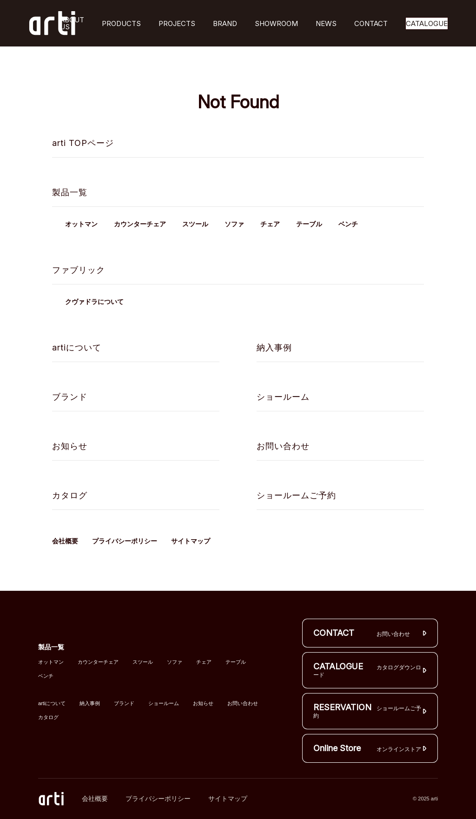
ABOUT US (72, 23)
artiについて (76, 347)
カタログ (69, 495)
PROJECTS (177, 23)
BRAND (225, 23)
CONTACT (371, 23)
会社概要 (65, 541)
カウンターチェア (140, 224)
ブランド (69, 397)
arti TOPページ (83, 143)
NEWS (326, 23)
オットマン (81, 224)
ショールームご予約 (296, 495)
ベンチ (348, 224)
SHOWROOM (276, 23)
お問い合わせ (283, 446)
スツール (195, 224)
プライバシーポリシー (124, 541)
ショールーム (283, 397)
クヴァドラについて (94, 301)
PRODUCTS (121, 23)
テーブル (309, 224)
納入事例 (274, 347)
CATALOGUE (427, 23)
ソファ (234, 224)
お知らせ (69, 446)
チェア (270, 224)
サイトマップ (190, 541)
